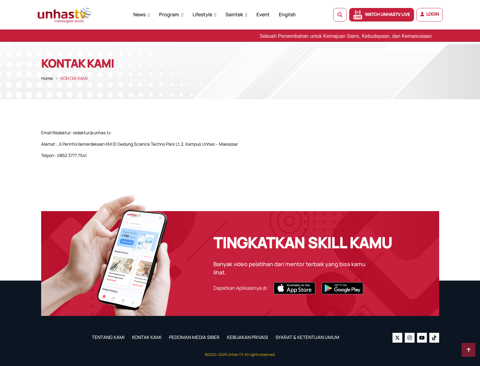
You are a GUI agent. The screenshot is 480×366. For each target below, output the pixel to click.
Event (263, 14)
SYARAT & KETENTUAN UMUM (307, 337)
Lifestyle (202, 14)
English (287, 14)
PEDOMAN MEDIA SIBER (194, 337)
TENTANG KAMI (108, 337)
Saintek (234, 14)
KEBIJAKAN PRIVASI (247, 337)
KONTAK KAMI (147, 337)
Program (169, 14)
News (139, 14)
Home (47, 78)
